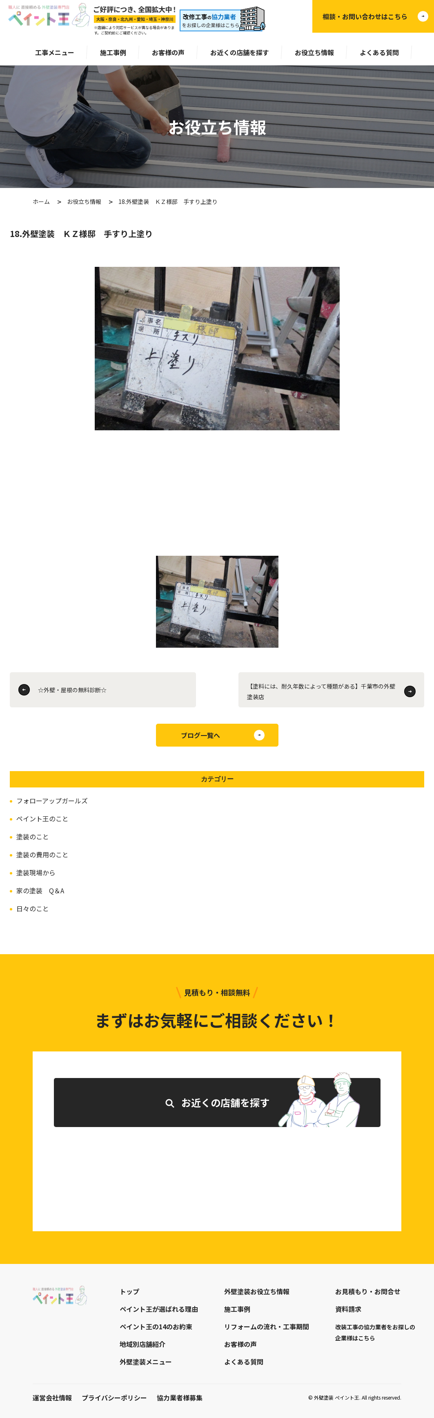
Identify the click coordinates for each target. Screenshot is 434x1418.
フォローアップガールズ (52, 800)
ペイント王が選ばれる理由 (159, 1309)
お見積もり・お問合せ (368, 1291)
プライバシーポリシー (114, 1397)
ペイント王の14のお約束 (156, 1326)
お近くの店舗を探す (239, 52)
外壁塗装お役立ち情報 (256, 1291)
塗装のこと (32, 836)
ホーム (41, 201)
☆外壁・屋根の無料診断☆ (72, 690)
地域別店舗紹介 (142, 1344)
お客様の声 (168, 52)
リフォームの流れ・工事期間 (266, 1326)
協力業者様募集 (180, 1397)
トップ (129, 1291)
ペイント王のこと (42, 818)
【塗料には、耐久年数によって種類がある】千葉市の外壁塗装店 (321, 691)
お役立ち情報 (314, 52)
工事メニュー (54, 52)
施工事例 (113, 52)
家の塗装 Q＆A (40, 890)
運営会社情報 (52, 1397)
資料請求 (348, 1309)
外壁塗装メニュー (146, 1362)
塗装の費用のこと (42, 854)
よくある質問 (379, 52)
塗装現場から (36, 872)
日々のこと (32, 908)
